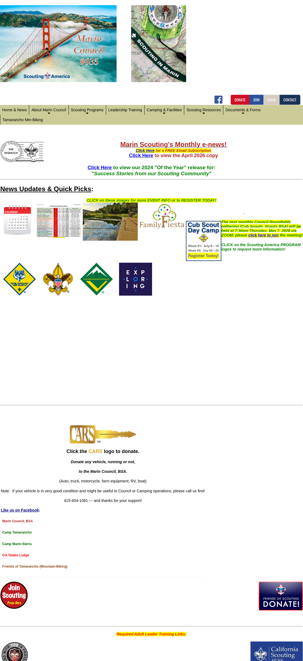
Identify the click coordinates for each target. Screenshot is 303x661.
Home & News (14, 110)
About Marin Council (48, 111)
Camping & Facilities (164, 111)
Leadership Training (125, 110)
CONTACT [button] (289, 99)
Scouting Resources (203, 111)
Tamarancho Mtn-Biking (22, 120)
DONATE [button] (240, 99)
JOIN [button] (256, 99)
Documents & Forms (243, 111)
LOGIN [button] (271, 99)
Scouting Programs (87, 111)
